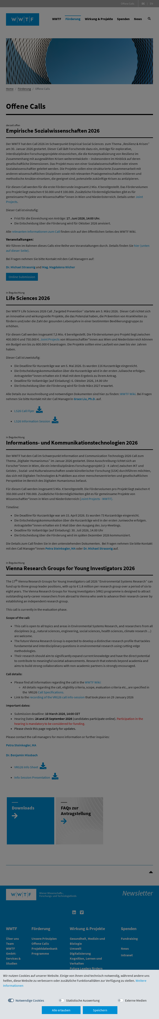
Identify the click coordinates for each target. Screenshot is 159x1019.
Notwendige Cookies (30, 1000)
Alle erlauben (61, 1010)
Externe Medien (136, 1000)
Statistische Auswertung (83, 1000)
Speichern (100, 1010)
